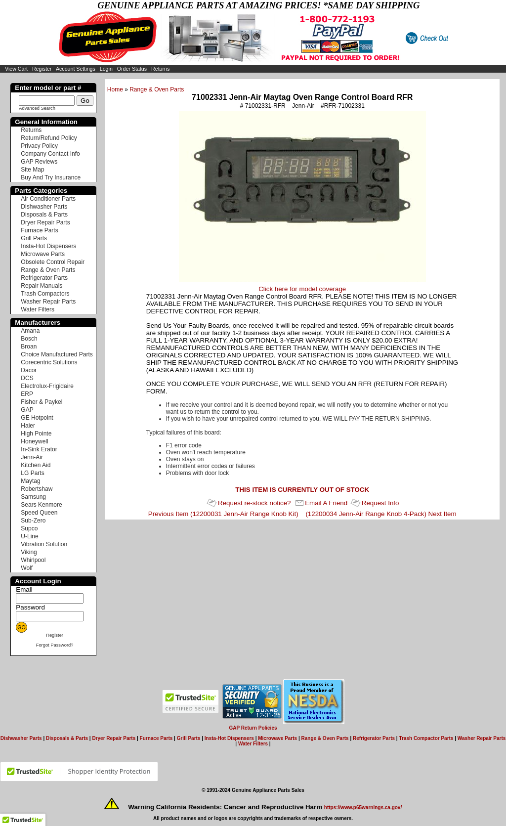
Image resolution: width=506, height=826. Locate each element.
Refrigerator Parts (44, 277)
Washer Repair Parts (48, 301)
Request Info (380, 503)
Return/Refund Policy (49, 137)
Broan (29, 346)
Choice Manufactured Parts (56, 354)
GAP (27, 409)
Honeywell (34, 441)
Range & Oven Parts (156, 89)
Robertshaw (36, 488)
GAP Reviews (39, 161)
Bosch (29, 338)
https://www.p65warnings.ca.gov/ (363, 807)
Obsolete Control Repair (52, 262)
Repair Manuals (41, 285)
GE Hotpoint (37, 417)
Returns (160, 69)
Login (106, 69)
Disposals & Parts (44, 214)
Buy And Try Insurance (51, 177)
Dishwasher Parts (44, 206)
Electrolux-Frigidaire (47, 386)
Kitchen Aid (35, 465)
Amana (30, 330)
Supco (29, 528)
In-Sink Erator (39, 449)
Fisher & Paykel (41, 401)
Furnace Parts (39, 230)
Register (42, 69)
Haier (28, 425)
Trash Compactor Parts (426, 738)
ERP (27, 394)
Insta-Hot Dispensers (48, 246)
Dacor (29, 370)
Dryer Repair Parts (45, 222)
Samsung (33, 496)
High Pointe (36, 433)
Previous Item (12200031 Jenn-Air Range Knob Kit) (223, 514)
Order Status (132, 69)
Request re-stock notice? (254, 503)
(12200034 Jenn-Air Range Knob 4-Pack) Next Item (380, 514)
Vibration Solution (44, 544)
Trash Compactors (45, 293)
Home (115, 89)
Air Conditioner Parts (48, 198)
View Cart (16, 69)
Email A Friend (326, 503)
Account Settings (75, 69)
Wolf (27, 568)
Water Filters (37, 309)
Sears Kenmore (41, 504)
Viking (29, 552)
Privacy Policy (39, 145)
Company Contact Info (50, 153)
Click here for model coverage (302, 289)
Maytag (30, 481)
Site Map (32, 169)
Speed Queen (39, 512)
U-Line (29, 536)
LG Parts (32, 473)
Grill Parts (34, 238)
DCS (27, 378)
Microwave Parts (43, 254)
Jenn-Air (32, 457)
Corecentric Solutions (49, 362)
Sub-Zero (33, 520)
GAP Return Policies (253, 728)
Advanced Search (37, 108)
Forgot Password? (55, 645)
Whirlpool (33, 560)
